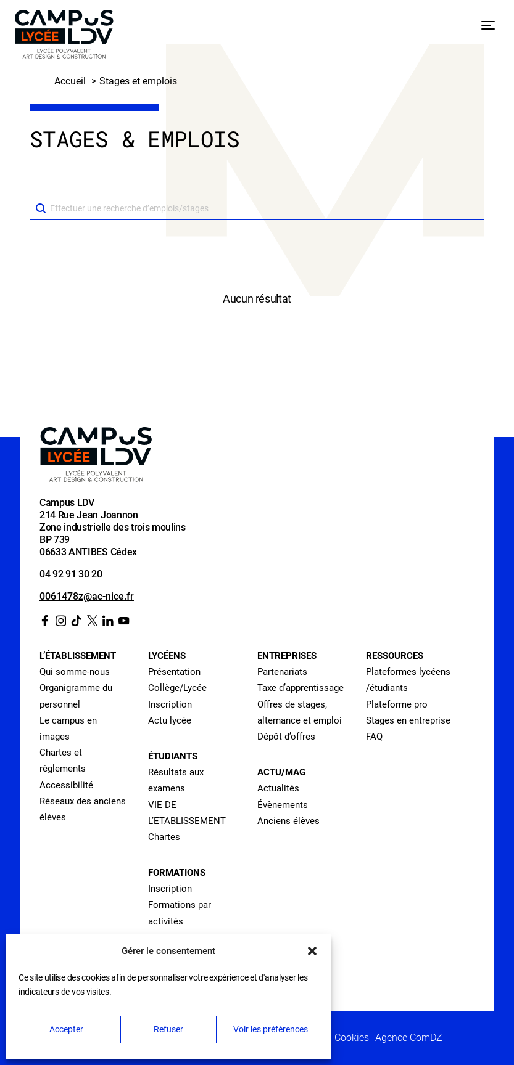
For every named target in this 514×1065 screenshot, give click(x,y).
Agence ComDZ (408, 1037)
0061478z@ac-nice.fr (86, 596)
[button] (312, 951)
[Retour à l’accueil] (64, 36)
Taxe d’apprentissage (300, 687)
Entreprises (287, 655)
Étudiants (172, 756)
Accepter (66, 1029)
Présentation (174, 671)
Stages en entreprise (408, 720)
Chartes (164, 837)
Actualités (278, 788)
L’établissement (77, 655)
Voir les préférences (270, 1029)
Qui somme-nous (74, 671)
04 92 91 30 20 (70, 574)
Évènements (282, 804)
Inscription (170, 704)
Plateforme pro (397, 704)
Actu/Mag (281, 772)
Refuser (168, 1029)
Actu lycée (169, 720)
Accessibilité (66, 785)
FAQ (374, 736)
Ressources (394, 655)
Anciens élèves (288, 820)
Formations (176, 872)
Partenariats (282, 671)
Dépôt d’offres (286, 736)
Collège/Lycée (177, 687)
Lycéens (167, 655)
